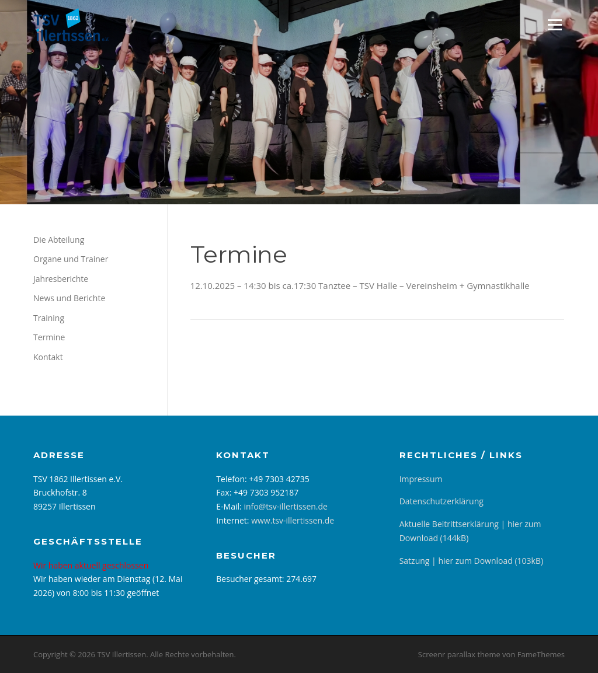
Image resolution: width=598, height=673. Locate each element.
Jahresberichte (60, 278)
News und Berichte (69, 298)
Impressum (421, 478)
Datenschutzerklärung (441, 501)
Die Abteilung (58, 239)
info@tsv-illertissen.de (286, 506)
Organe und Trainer (70, 258)
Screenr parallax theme (459, 654)
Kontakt (48, 356)
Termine (49, 337)
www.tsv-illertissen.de (292, 520)
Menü (554, 24)
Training (48, 317)
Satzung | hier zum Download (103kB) (471, 560)
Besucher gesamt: (251, 578)
